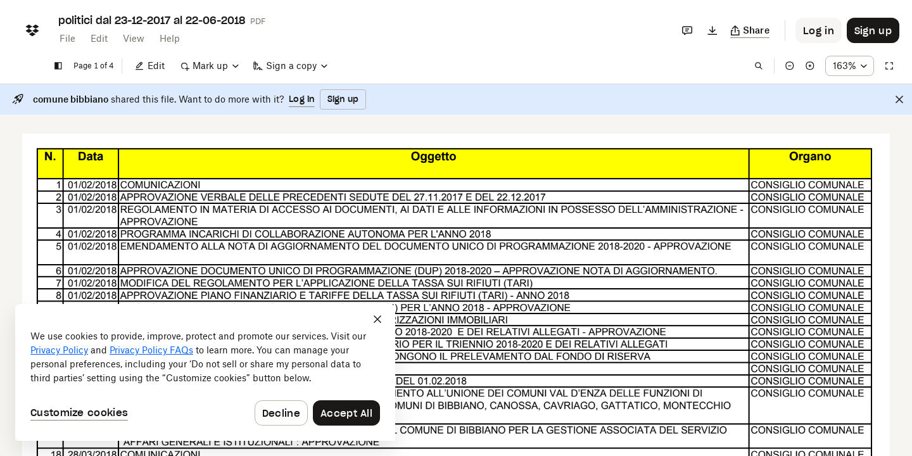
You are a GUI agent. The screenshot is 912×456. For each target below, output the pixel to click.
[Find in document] (759, 66)
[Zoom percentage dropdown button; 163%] (849, 66)
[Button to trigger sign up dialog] (873, 30)
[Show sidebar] (58, 66)
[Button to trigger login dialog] (818, 30)
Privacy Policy (59, 350)
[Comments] (687, 30)
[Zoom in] (810, 66)
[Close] (899, 99)
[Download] (712, 30)
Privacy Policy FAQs (151, 350)
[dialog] (205, 372)
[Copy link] (750, 30)
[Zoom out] (790, 66)
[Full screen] (889, 66)
